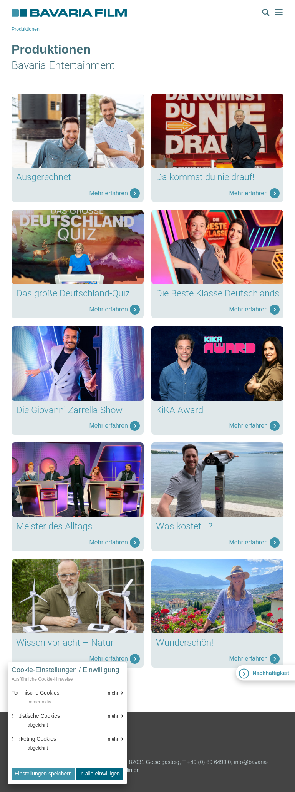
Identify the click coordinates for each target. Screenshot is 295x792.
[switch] (31, 702)
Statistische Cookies (36, 715)
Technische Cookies (36, 692)
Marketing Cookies (34, 739)
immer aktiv (39, 702)
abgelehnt (38, 725)
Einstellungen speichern (43, 773)
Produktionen (26, 29)
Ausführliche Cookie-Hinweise (42, 679)
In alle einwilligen (99, 773)
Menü (278, 12)
